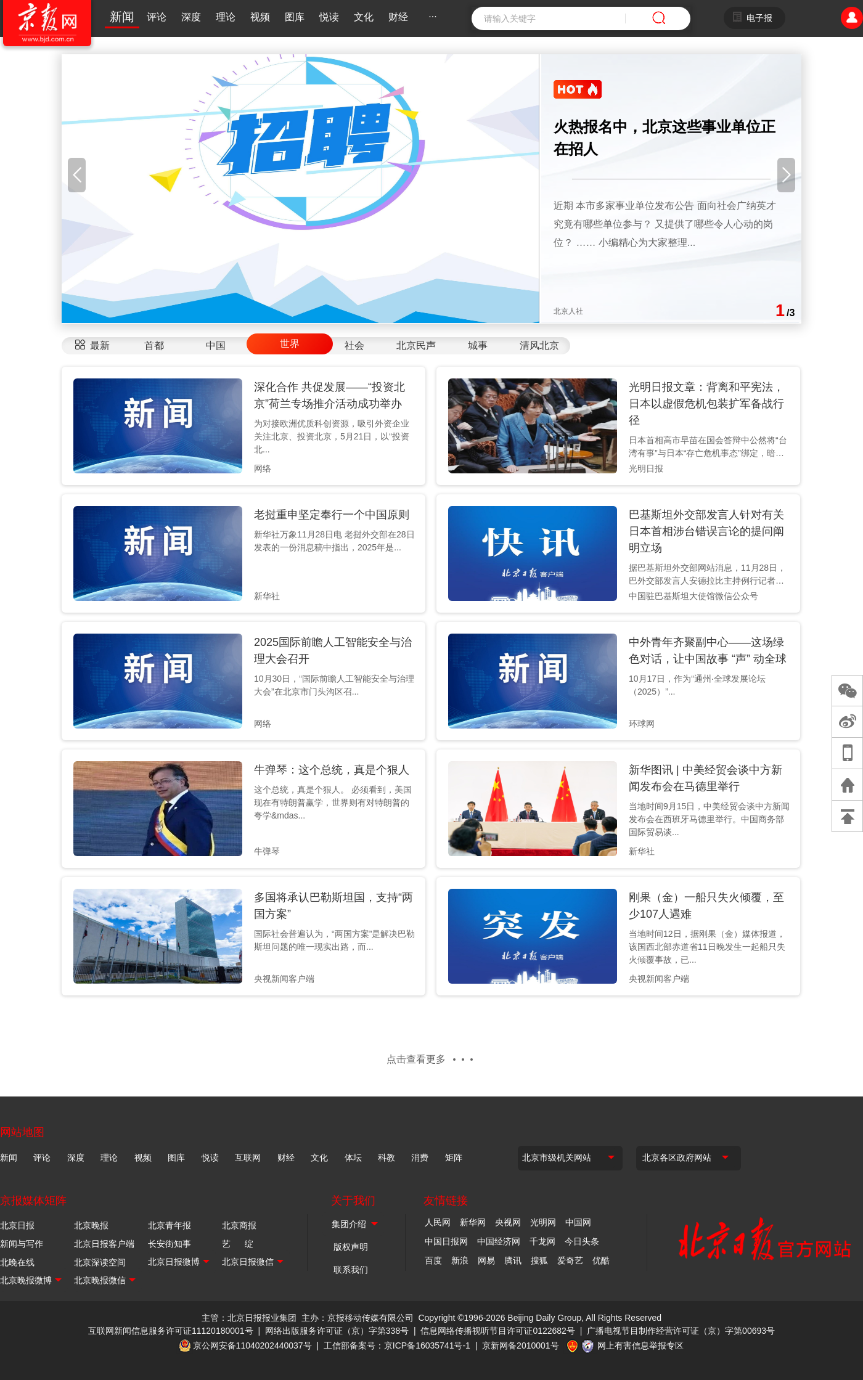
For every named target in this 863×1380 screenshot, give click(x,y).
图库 (295, 17)
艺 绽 (237, 1244)
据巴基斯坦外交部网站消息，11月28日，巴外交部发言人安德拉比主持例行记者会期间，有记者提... (707, 580)
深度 (191, 17)
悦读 (329, 17)
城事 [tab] (478, 345)
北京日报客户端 (104, 1244)
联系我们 (350, 1270)
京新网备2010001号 (520, 1345)
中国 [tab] (216, 345)
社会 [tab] (354, 345)
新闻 (122, 16)
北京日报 (17, 1225)
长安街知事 (169, 1244)
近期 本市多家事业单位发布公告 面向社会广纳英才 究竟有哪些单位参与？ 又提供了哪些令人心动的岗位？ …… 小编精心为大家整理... (665, 224)
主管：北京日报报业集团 (249, 1318)
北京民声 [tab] (416, 345)
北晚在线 (17, 1262)
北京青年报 (169, 1225)
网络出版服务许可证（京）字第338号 (337, 1331)
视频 (260, 17)
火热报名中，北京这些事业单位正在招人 (664, 137)
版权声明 (350, 1247)
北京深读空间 (100, 1262)
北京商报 (239, 1225)
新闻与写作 (21, 1244)
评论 (156, 17)
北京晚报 (91, 1225)
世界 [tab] (290, 343)
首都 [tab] (154, 345)
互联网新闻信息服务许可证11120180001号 (170, 1331)
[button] (77, 175)
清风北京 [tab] (539, 345)
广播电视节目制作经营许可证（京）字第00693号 (681, 1331)
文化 (364, 17)
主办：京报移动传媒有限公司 (357, 1318)
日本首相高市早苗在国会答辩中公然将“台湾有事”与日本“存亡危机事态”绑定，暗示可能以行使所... (708, 453)
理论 (225, 17)
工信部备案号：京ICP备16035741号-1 (397, 1345)
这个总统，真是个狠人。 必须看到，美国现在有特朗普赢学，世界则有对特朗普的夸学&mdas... (333, 802)
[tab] (92, 345)
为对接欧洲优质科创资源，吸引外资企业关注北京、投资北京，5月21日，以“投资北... (331, 436)
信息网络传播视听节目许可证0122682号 (497, 1331)
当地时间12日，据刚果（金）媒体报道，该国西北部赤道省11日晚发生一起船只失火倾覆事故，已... (707, 947)
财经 (398, 17)
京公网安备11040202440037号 (252, 1345)
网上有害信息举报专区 (640, 1345)
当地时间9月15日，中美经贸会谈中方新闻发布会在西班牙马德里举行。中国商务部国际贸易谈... (709, 819)
